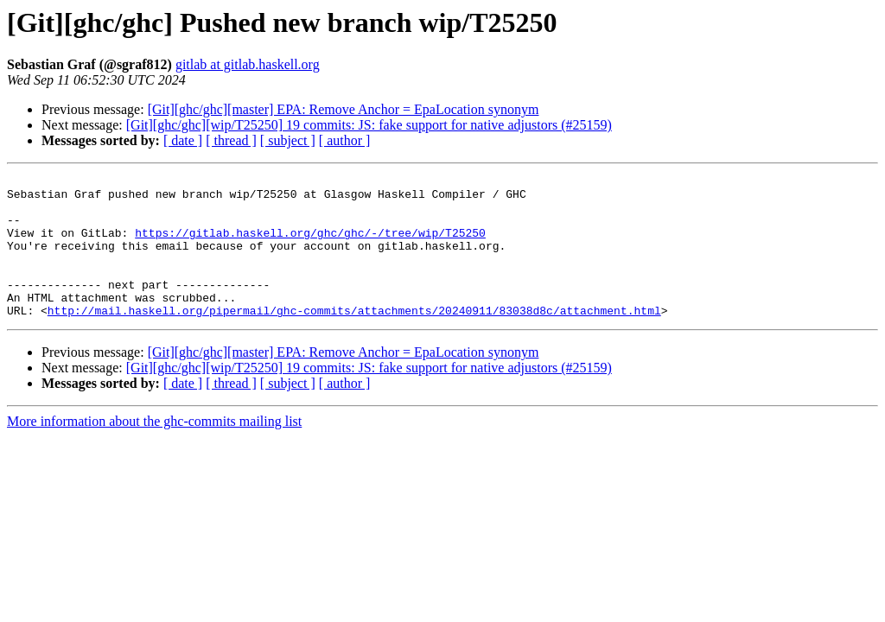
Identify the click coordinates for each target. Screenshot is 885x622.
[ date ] (182, 140)
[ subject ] (287, 140)
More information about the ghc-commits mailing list (154, 449)
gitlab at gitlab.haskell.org (247, 64)
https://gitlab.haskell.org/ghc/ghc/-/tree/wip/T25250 (310, 245)
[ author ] (345, 140)
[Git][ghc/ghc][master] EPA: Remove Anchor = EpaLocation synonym (343, 109)
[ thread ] (231, 140)
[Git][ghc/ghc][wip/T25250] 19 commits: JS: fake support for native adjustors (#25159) (369, 124)
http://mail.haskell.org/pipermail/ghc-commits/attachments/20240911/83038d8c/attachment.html (354, 338)
